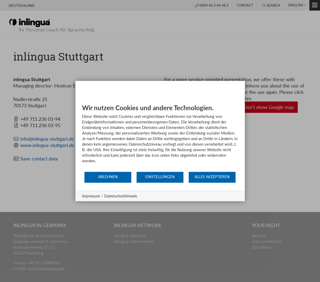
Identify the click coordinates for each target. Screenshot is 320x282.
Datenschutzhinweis (120, 196)
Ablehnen (108, 177)
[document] (160, 137)
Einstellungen (160, 177)
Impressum (91, 196)
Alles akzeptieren (212, 177)
